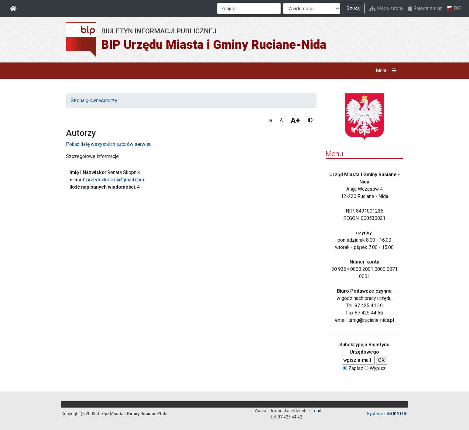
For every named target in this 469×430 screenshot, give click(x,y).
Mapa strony (386, 8)
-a (270, 120)
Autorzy (109, 100)
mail (317, 410)
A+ (295, 120)
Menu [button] (387, 70)
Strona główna (86, 100)
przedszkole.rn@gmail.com (115, 180)
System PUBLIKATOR (387, 413)
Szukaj (354, 8)
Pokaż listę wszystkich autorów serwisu (109, 144)
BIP (454, 8)
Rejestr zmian (425, 8)
